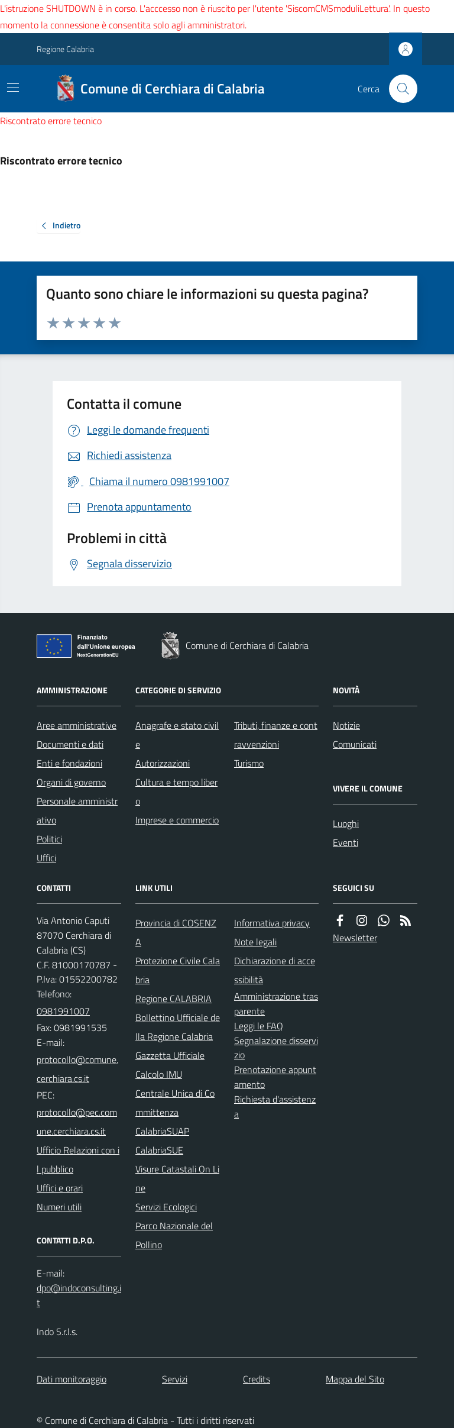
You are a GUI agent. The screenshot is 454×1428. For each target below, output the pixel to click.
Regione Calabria (65, 49)
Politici (49, 839)
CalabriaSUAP (162, 1131)
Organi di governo (71, 782)
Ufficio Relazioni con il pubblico (78, 1159)
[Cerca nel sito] (398, 89)
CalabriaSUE (159, 1150)
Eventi (345, 842)
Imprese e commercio (177, 820)
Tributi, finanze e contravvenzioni (275, 734)
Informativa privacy (272, 923)
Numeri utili (59, 1207)
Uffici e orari (60, 1188)
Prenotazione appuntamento (275, 1076)
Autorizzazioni (162, 763)
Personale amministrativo (77, 810)
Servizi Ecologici (166, 1207)
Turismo (249, 763)
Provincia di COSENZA (175, 932)
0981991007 (63, 1011)
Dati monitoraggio (71, 1379)
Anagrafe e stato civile (177, 734)
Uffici (46, 858)
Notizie (346, 725)
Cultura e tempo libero (176, 791)
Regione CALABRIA (173, 998)
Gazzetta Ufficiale (170, 1055)
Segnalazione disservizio (276, 1047)
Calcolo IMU (158, 1074)
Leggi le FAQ (258, 1026)
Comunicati (355, 744)
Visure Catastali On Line (177, 1178)
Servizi (174, 1379)
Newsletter (355, 938)
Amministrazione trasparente (276, 1003)
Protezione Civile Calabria (177, 970)
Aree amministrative (76, 725)
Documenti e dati (70, 744)
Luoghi (346, 823)
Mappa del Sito (355, 1379)
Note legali (255, 942)
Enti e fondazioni (69, 763)
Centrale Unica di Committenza (175, 1102)
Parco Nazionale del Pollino (174, 1235)
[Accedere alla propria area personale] (405, 49)
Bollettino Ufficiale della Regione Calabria (177, 1026)
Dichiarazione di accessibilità (274, 970)
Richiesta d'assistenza (275, 1106)
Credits (256, 1379)
